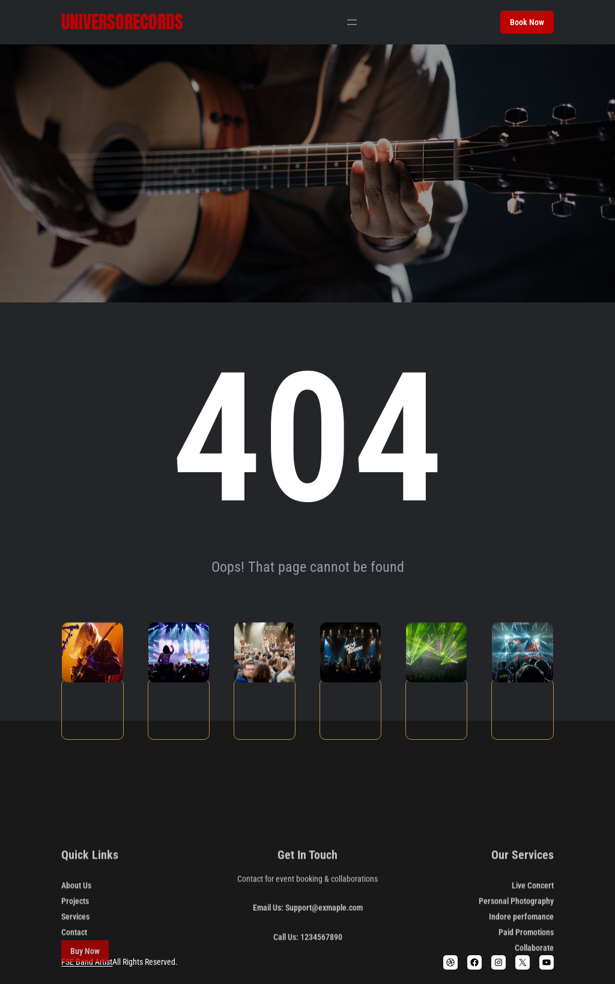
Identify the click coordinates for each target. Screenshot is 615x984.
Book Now (527, 22)
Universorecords (122, 21)
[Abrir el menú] (352, 22)
